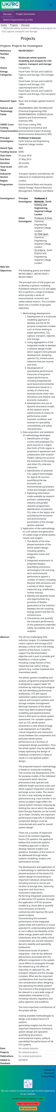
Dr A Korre (40, 250)
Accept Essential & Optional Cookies (28, 1098)
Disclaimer (49, 1073)
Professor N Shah (44, 218)
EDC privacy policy (28, 1108)
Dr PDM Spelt (42, 234)
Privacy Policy (48, 1076)
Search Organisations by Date (18, 19)
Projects (14, 25)
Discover (7, 14)
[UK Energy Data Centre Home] (10, 5)
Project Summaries (25, 14)
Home (4, 25)
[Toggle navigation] (50, 5)
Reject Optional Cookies (28, 1103)
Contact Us (49, 1069)
